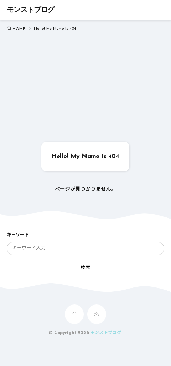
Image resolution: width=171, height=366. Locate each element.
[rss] (96, 314)
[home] (74, 314)
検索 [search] (85, 268)
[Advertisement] (85, 90)
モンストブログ (31, 10)
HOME (19, 29)
